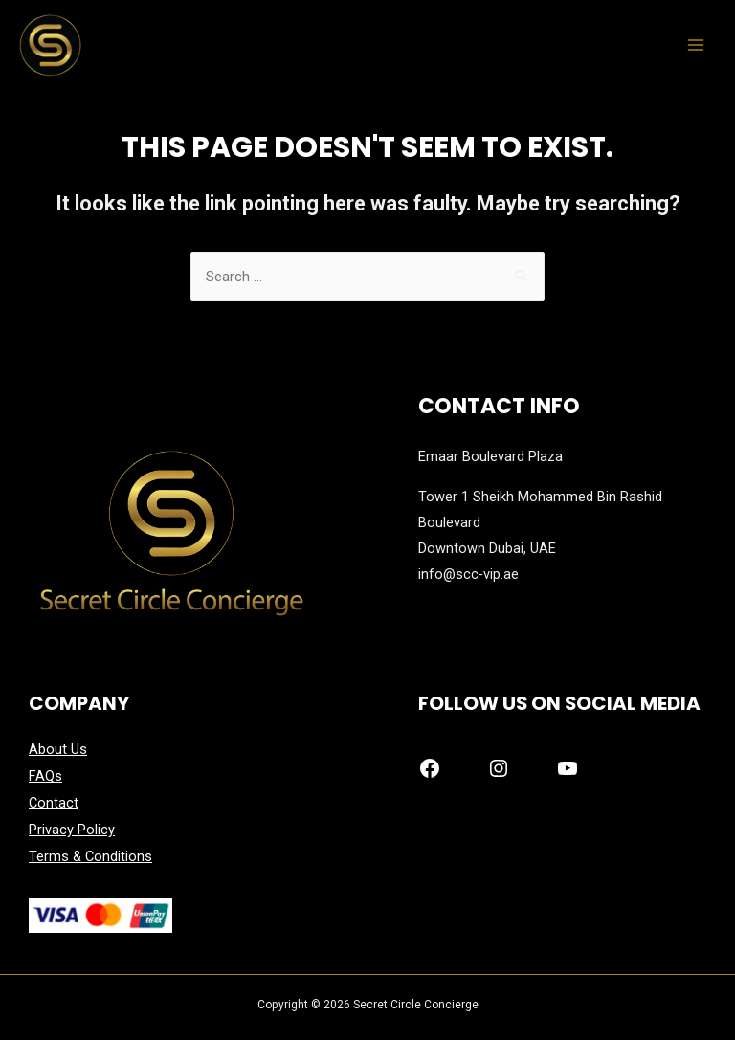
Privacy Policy (72, 827)
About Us (58, 749)
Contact (53, 801)
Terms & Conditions (90, 853)
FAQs (45, 776)
